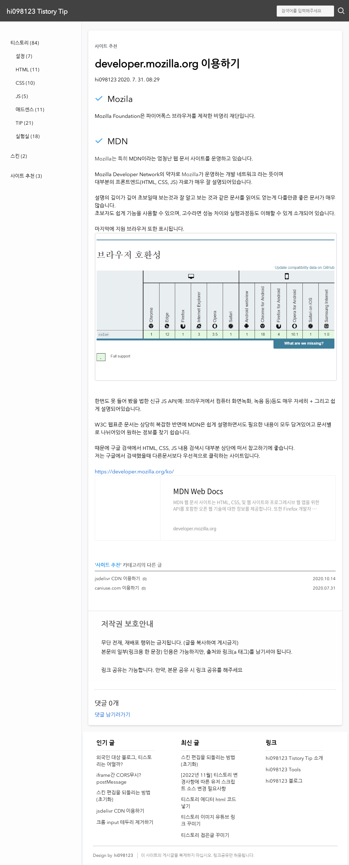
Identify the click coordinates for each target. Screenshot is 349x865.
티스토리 (24, 43)
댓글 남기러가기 (112, 714)
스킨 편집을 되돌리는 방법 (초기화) (123, 796)
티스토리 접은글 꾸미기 (205, 835)
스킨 (18, 156)
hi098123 (123, 855)
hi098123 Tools (283, 770)
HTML (27, 70)
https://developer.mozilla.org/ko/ (134, 471)
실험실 (28, 136)
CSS (25, 83)
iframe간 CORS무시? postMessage (118, 778)
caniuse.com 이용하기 (117, 588)
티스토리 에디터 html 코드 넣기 (208, 803)
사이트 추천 (26, 176)
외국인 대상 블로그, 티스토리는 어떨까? (124, 761)
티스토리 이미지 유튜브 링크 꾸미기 (208, 820)
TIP (24, 123)
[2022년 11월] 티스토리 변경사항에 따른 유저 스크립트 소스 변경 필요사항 (209, 782)
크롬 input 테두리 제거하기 (124, 822)
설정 (24, 56)
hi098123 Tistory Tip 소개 (294, 758)
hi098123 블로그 (284, 781)
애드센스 (30, 110)
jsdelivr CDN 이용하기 (117, 578)
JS (22, 96)
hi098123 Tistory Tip (37, 11)
